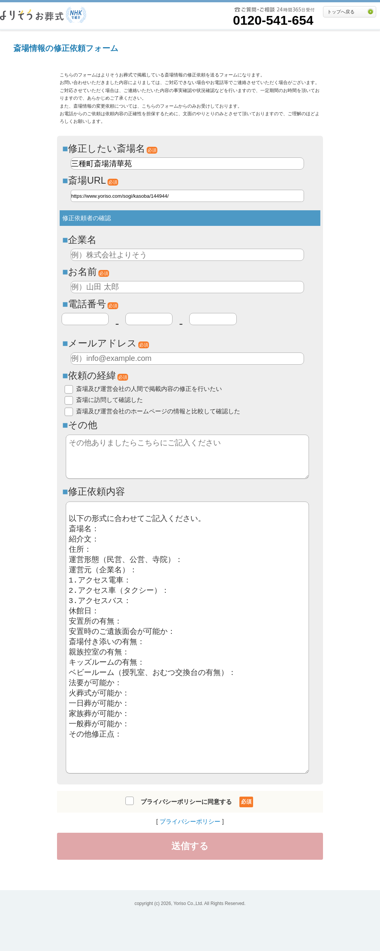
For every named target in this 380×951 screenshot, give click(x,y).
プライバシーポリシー (190, 821)
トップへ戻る (341, 11)
